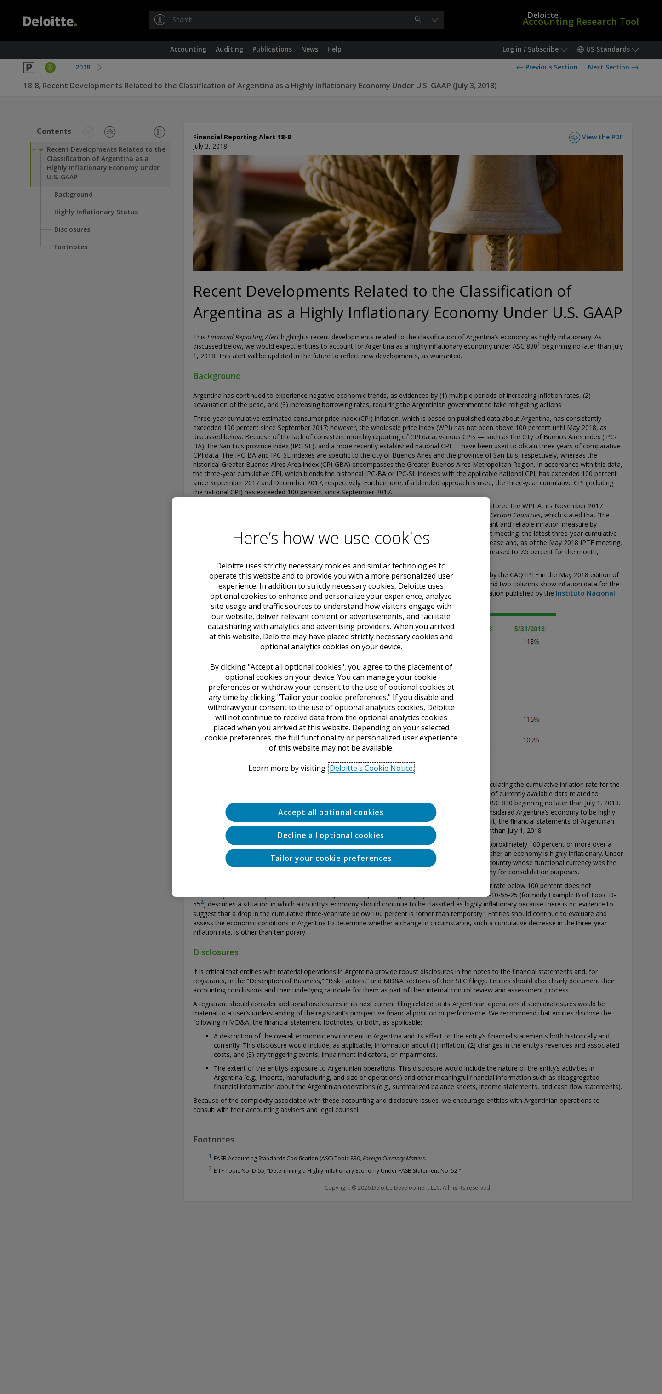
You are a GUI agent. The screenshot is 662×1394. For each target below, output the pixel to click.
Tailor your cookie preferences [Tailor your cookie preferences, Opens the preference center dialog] (331, 858)
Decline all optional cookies (331, 835)
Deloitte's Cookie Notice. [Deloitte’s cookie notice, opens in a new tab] (372, 768)
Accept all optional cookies (331, 812)
